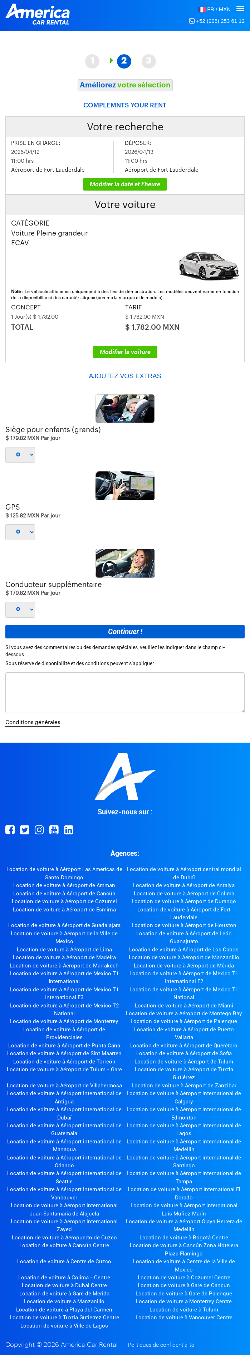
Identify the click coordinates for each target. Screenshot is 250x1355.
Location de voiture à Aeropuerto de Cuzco (64, 1237)
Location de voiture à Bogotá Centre (183, 1237)
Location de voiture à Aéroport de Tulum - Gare (64, 1069)
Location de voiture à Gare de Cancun (184, 1285)
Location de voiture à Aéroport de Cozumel (64, 901)
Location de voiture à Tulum (183, 1309)
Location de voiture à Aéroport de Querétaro (183, 1045)
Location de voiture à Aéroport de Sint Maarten (64, 1053)
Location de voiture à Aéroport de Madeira (64, 957)
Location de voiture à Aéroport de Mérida (184, 965)
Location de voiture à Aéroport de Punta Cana (64, 1045)
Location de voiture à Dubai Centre (64, 1285)
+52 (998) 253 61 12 (217, 21)
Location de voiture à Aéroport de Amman (64, 885)
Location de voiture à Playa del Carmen (64, 1309)
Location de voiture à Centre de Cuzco (64, 1261)
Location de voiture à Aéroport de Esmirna (64, 909)
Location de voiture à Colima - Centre (64, 1277)
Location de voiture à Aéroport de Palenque (184, 1021)
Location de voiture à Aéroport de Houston (184, 925)
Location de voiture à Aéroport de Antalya (184, 885)
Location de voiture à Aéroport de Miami (184, 1005)
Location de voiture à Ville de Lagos (64, 1326)
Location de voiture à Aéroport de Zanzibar (184, 1085)
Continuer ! (125, 631)
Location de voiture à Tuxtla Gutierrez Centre (64, 1317)
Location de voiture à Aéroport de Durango (184, 901)
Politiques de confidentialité (161, 1345)
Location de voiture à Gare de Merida (64, 1293)
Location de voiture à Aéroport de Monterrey (64, 1021)
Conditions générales (32, 722)
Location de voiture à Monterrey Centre (184, 1301)
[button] (214, 9)
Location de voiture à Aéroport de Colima (184, 893)
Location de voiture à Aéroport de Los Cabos (184, 949)
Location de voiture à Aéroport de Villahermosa (64, 1085)
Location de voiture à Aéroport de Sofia (184, 1053)
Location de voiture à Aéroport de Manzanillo (184, 957)
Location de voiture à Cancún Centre (64, 1245)
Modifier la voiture (125, 351)
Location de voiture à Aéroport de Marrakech (64, 965)
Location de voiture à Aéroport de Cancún (64, 893)
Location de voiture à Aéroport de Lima (64, 949)
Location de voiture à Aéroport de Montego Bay (184, 1013)
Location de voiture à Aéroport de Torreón (64, 1061)
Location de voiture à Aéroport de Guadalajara (64, 925)
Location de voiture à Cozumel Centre (184, 1277)
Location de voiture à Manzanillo (64, 1301)
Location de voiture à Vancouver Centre (184, 1317)
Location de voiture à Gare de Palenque (184, 1293)
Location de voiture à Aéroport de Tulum (183, 1061)
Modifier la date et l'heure (125, 184)
